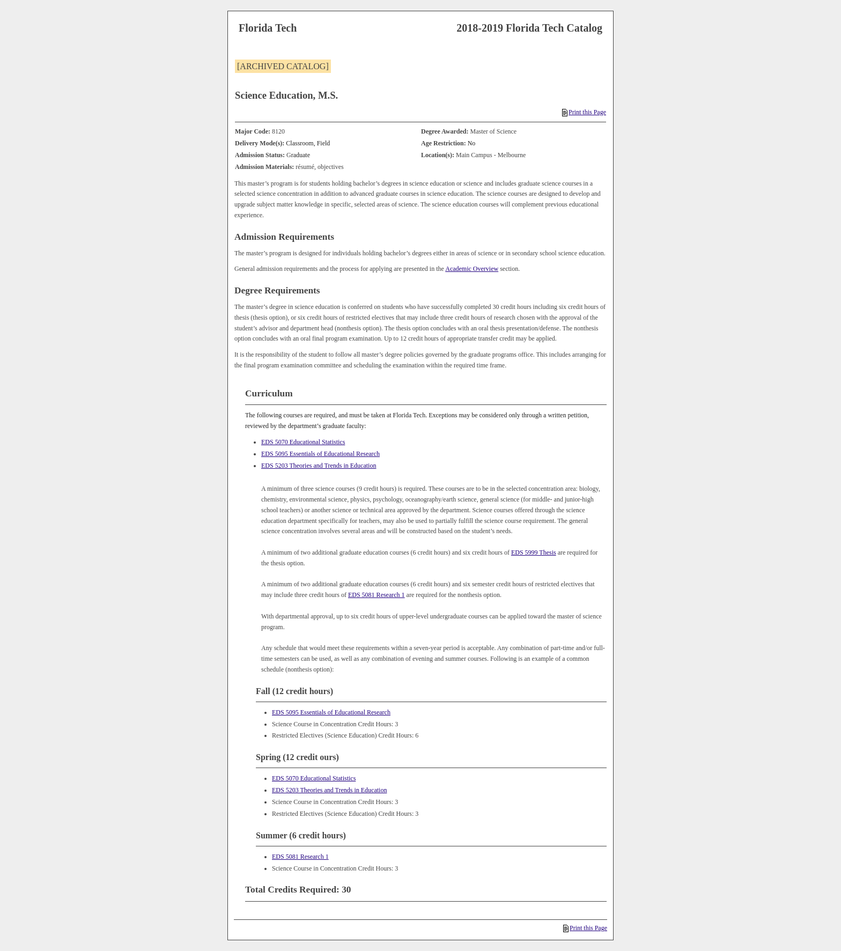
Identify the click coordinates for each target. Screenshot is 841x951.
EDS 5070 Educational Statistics (303, 442)
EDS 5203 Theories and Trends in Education (318, 465)
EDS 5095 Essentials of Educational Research (320, 454)
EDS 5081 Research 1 (376, 595)
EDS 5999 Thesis (533, 552)
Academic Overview (471, 268)
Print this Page (584, 112)
